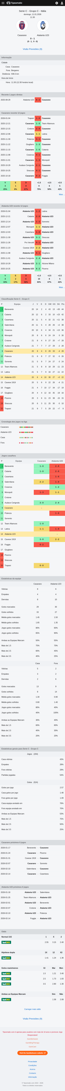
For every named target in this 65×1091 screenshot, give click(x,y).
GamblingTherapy (32, 1043)
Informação (32, 1077)
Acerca (32, 1069)
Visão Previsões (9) (32, 49)
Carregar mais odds (32, 1009)
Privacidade (32, 1062)
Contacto (32, 1073)
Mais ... (62, 194)
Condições (32, 1065)
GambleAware (32, 1039)
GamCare (32, 1047)
